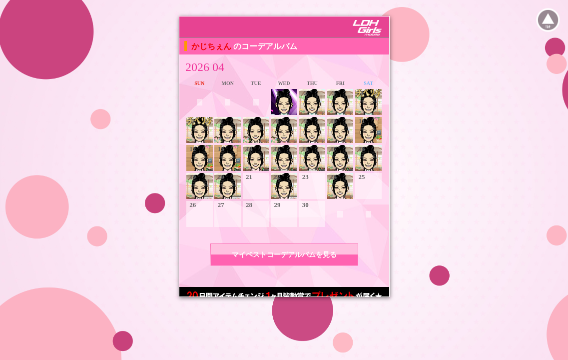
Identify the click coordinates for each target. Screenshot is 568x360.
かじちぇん (212, 46)
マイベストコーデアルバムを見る (284, 254)
